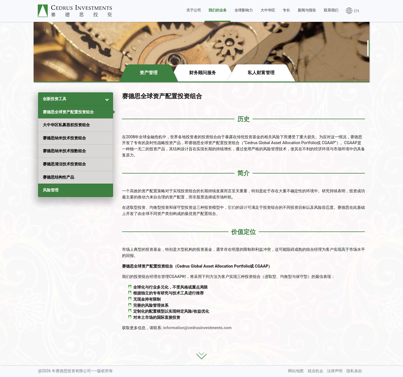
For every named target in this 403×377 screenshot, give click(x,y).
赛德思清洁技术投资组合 (64, 164)
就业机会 (315, 371)
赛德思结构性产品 (58, 177)
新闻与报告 (307, 10)
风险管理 (50, 190)
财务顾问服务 (202, 72)
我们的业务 (217, 10)
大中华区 (268, 10)
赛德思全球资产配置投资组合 (68, 112)
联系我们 (331, 10)
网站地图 (296, 371)
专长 (286, 10)
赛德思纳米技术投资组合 (64, 138)
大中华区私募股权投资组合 (66, 125)
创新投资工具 (54, 99)
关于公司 (193, 10)
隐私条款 (354, 371)
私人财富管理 (261, 72)
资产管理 (149, 72)
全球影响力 (244, 10)
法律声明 (335, 371)
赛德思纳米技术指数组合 (64, 151)
